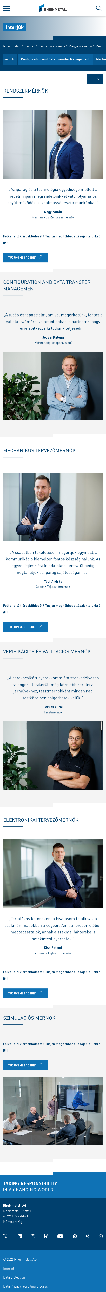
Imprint (8, 1268)
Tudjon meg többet (26, 258)
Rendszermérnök (19, 59)
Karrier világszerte (51, 46)
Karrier (29, 46)
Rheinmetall (12, 46)
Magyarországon (80, 46)
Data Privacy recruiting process (25, 1286)
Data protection (14, 1277)
